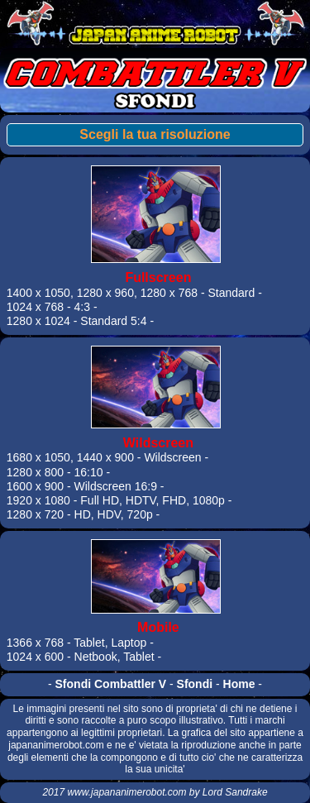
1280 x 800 (35, 472)
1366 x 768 (35, 642)
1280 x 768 (169, 292)
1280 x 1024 (38, 320)
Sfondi (195, 684)
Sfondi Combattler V (111, 684)
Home (239, 684)
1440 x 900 (105, 457)
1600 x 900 (35, 486)
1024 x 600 (35, 656)
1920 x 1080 (38, 500)
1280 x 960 (105, 292)
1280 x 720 (35, 514)
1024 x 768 (35, 306)
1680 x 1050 (38, 457)
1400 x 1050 (38, 292)
